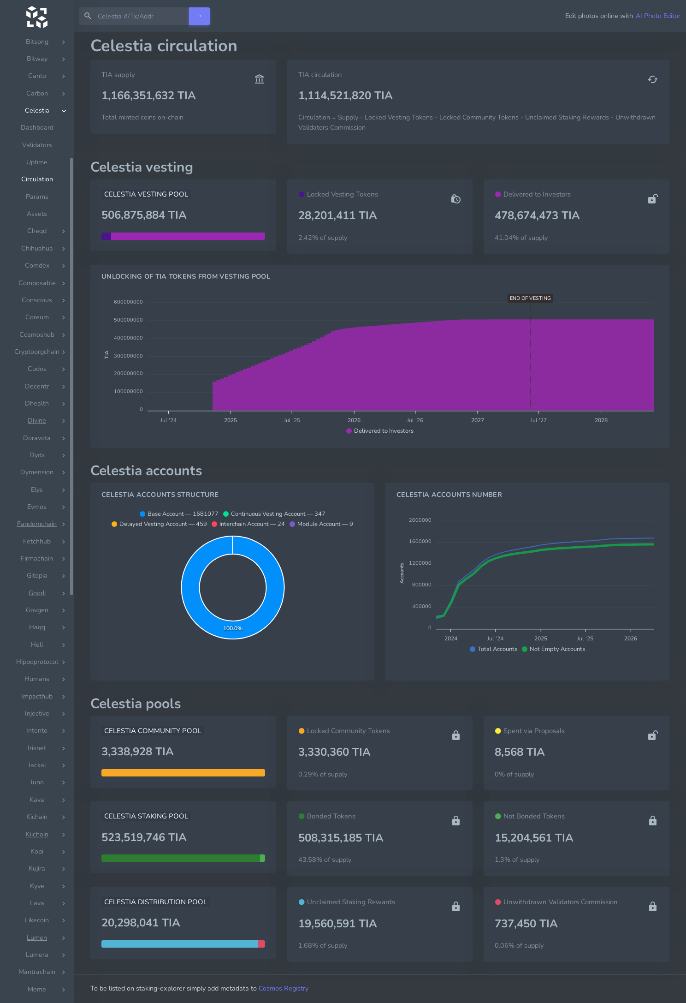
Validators (37, 283)
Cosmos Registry (283, 988)
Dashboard (37, 265)
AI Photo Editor (658, 15)
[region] (37, 517)
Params (37, 334)
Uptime (36, 300)
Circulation (37, 317)
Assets (37, 351)
